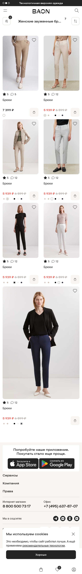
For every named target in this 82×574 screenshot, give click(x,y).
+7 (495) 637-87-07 (61, 506)
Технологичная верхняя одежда (41, 3)
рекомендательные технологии (43, 545)
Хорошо (41, 554)
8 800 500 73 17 (17, 506)
